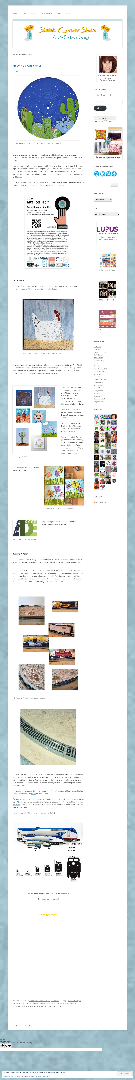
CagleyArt (97, 349)
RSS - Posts (98, 497)
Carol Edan (97, 347)
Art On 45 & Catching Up (27, 65)
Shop (59, 14)
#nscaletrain (17, 1006)
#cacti (67, 1003)
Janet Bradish (98, 358)
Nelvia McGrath (99, 388)
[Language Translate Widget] (105, 118)
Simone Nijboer (99, 396)
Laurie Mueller (99, 382)
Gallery (34, 14)
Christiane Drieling (100, 352)
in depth (73, 799)
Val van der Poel (99, 399)
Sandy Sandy (98, 391)
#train (47, 1006)
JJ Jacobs (96, 363)
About (24, 14)
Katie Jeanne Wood (100, 369)
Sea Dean (97, 393)
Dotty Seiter (98, 355)
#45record (71, 1001)
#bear (62, 1003)
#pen (23, 1006)
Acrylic (31, 1001)
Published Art (47, 14)
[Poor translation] (8, 1045)
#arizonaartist (17, 1003)
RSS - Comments (100, 502)
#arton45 (34, 1003)
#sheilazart (40, 1006)
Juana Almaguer (99, 360)
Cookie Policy (46, 1076)
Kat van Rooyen (99, 371)
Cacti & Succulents (40, 1001)
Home (15, 14)
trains (33, 794)
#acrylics (78, 1001)
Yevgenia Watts (99, 402)
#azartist (57, 1003)
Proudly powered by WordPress (22, 1026)
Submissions (55, 1001)
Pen (48, 1001)
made (48, 799)
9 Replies (16, 71)
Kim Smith (97, 374)
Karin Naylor (98, 366)
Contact (69, 14)
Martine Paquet (99, 385)
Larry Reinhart (99, 377)
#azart (51, 1003)
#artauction (27, 1003)
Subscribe (100, 108)
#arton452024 (43, 1003)
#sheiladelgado (31, 1006)
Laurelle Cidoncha (100, 380)
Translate (109, 121)
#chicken (73, 1003)
